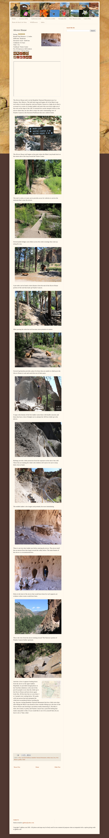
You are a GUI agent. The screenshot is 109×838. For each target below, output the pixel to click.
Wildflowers (34, 22)
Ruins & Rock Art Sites (19, 22)
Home (14, 19)
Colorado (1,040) (49, 19)
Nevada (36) (62, 19)
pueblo (20, 759)
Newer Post (17, 767)
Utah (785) (87, 19)
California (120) (36, 19)
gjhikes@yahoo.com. (28, 822)
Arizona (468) (23, 19)
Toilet (23, 759)
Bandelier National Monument (39, 757)
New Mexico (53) (74, 19)
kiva (55, 757)
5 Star (19, 757)
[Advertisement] (81, 47)
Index (42, 22)
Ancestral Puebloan (26, 757)
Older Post (57, 767)
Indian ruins (50, 757)
